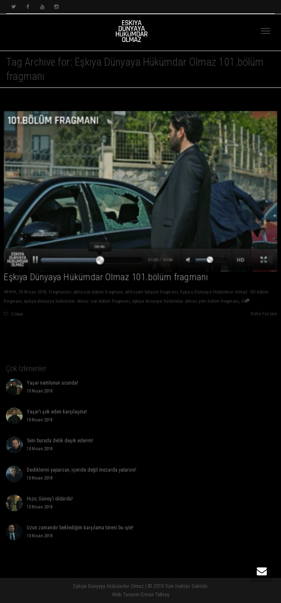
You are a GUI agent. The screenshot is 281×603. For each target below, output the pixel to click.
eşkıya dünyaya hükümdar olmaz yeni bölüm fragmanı (186, 302)
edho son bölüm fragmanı (97, 293)
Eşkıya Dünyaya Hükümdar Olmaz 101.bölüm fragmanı (105, 277)
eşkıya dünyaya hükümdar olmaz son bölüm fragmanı (76, 302)
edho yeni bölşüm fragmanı (152, 293)
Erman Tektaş (155, 594)
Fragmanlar (58, 293)
